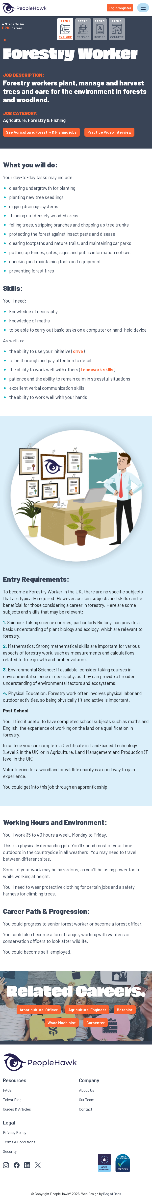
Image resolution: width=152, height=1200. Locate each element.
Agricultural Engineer (87, 1009)
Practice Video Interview (109, 132)
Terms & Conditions (19, 1141)
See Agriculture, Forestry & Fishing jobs (41, 132)
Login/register (120, 8)
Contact (85, 1109)
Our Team (86, 1099)
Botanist (125, 1009)
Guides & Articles (17, 1109)
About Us (86, 1090)
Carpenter (95, 1022)
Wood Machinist (62, 1022)
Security (10, 1151)
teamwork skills (97, 369)
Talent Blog (12, 1099)
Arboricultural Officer (39, 1009)
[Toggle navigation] (143, 7)
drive (78, 351)
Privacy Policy (14, 1132)
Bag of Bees (112, 1194)
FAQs (7, 1090)
